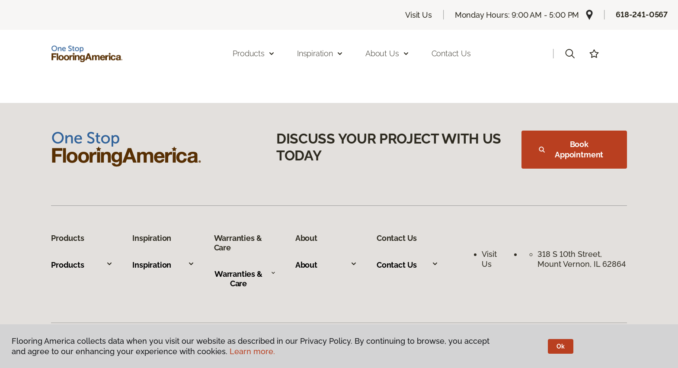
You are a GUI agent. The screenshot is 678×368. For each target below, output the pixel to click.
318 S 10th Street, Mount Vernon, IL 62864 (581, 259)
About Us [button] (387, 53)
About (326, 264)
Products (82, 264)
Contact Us (451, 53)
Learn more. (252, 351)
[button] (570, 53)
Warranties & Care (245, 278)
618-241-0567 (642, 14)
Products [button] (254, 53)
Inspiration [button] (320, 53)
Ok (560, 346)
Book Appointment (571, 149)
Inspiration (163, 264)
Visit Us (418, 14)
